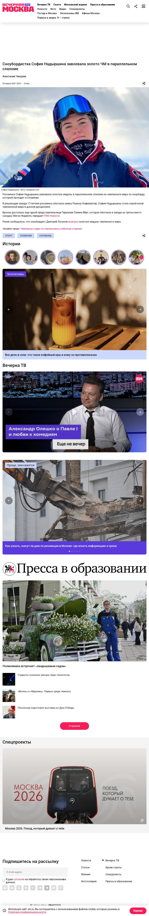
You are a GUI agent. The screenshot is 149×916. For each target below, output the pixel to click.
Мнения (85, 874)
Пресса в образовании (102, 4)
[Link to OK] (19, 887)
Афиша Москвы (91, 13)
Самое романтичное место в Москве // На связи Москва (136, 257)
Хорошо (138, 910)
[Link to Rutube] (53, 887)
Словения (26, 235)
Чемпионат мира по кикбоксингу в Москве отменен (51, 228)
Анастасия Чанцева (14, 76)
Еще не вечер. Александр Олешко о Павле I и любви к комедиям (74, 411)
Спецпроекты (77, 9)
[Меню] (143, 6)
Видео (62, 9)
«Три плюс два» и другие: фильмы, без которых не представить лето (30, 257)
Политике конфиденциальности (27, 912)
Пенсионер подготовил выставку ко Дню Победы (46, 707)
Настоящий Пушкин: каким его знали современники (12, 257)
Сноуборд (45, 235)
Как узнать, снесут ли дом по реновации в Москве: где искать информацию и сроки (74, 500)
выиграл (73, 221)
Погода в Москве (47, 13)
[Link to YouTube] (32, 887)
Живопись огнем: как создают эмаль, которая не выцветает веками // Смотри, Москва (48, 257)
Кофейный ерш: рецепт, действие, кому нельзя (74, 309)
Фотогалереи (88, 881)
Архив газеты (113, 867)
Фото (53, 9)
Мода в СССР (83, 257)
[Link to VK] (12, 887)
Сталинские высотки (65, 257)
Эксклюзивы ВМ (69, 13)
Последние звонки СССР (119, 257)
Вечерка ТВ (43, 4)
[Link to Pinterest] (60, 887)
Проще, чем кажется (20, 465)
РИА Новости (52, 215)
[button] (141, 257)
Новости (42, 9)
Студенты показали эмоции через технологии (44, 675)
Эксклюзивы (15, 274)
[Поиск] (128, 6)
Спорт (27, 83)
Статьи (85, 867)
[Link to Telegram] (39, 887)
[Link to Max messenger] (5, 887)
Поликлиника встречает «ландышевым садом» (34, 666)
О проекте (74, 726)
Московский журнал (75, 4)
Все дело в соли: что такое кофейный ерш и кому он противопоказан (51, 354)
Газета (57, 4)
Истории (11, 244)
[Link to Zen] (25, 887)
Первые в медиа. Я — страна (53, 17)
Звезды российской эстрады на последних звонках (101, 257)
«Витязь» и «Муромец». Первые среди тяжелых (44, 691)
